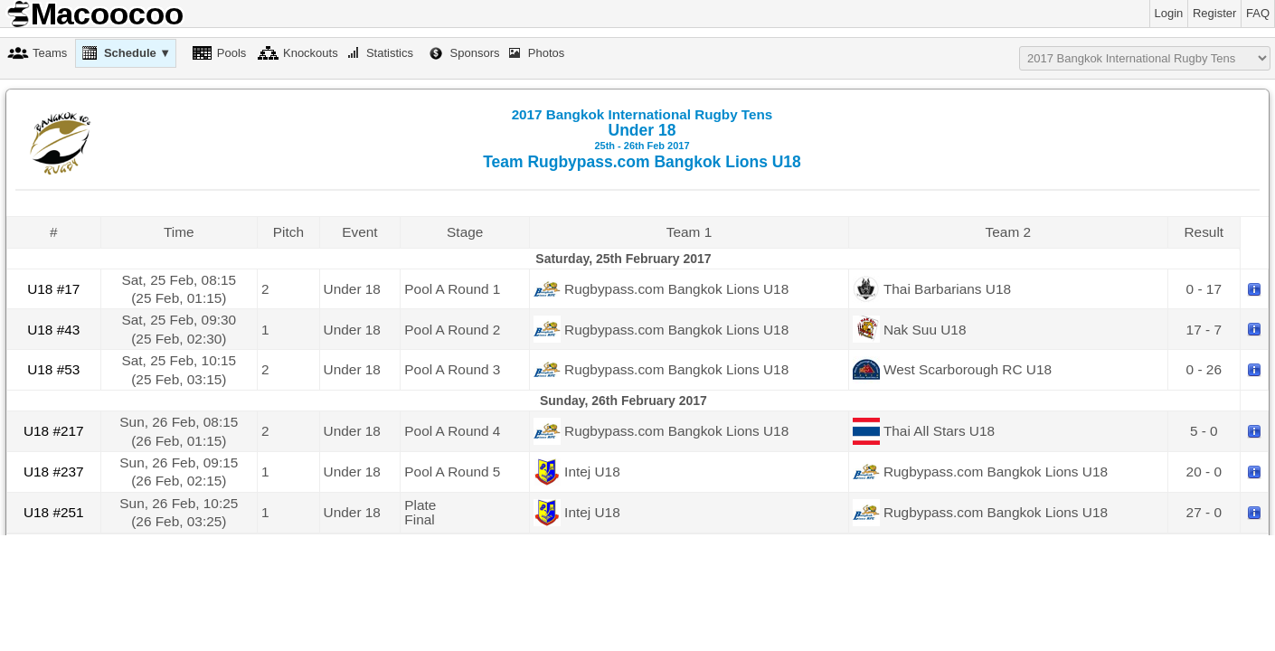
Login (1169, 13)
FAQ (1258, 13)
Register (1214, 13)
